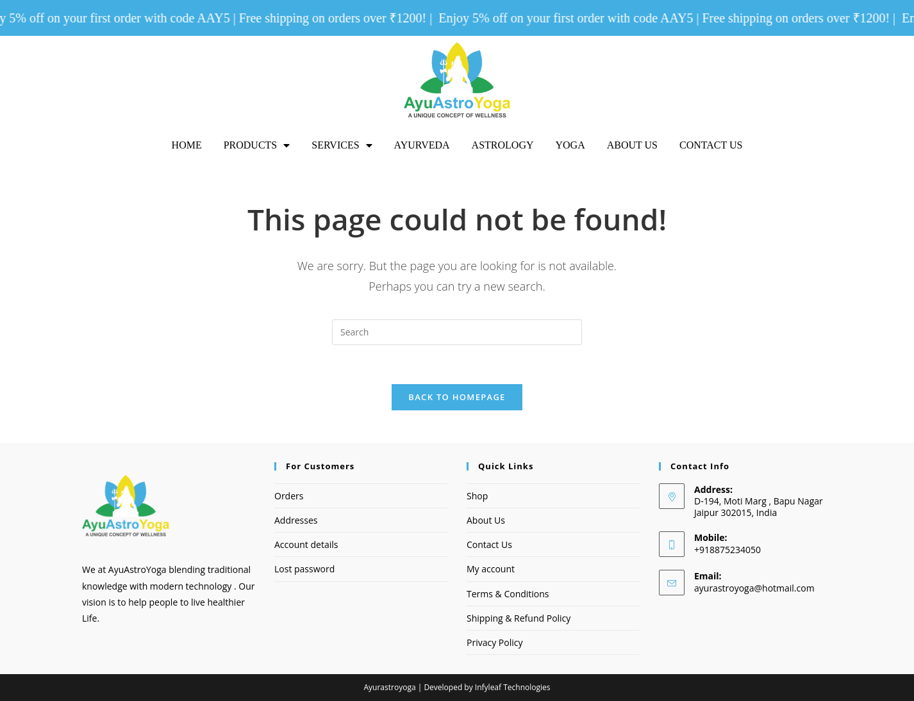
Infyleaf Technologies (513, 687)
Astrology (503, 145)
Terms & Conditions (508, 594)
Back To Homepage (456, 397)
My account (491, 569)
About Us (632, 145)
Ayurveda (422, 145)
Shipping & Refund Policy (518, 618)
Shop (477, 496)
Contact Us (710, 145)
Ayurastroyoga (390, 687)
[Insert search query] (457, 332)
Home (187, 145)
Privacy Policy (494, 642)
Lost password (304, 569)
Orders (288, 496)
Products (257, 145)
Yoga (570, 145)
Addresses (295, 520)
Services (342, 145)
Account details (306, 544)
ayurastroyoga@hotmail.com (754, 588)
